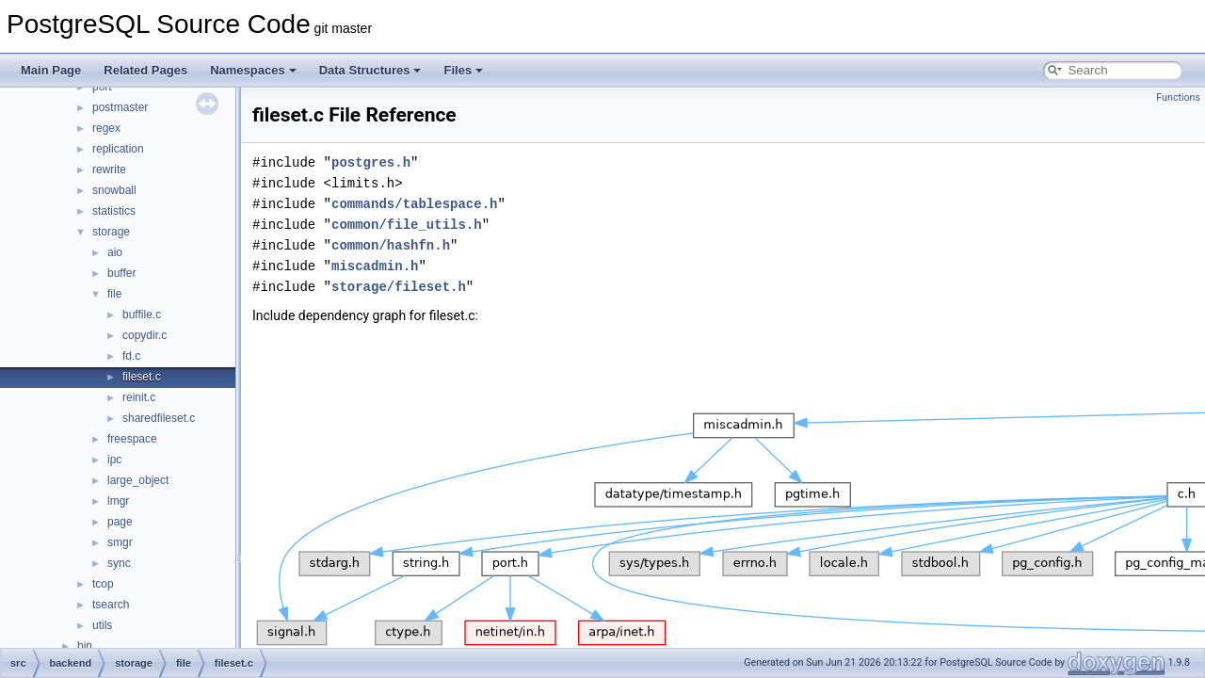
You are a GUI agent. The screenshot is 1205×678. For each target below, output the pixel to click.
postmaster (120, 107)
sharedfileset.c (158, 418)
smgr (120, 542)
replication (118, 148)
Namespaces (253, 70)
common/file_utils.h (406, 225)
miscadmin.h (374, 266)
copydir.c (144, 335)
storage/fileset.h (398, 287)
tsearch (110, 604)
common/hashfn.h (390, 245)
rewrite (109, 169)
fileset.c (141, 376)
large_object (138, 480)
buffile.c (141, 314)
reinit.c (138, 397)
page (120, 521)
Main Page (51, 70)
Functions (1178, 97)
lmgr (118, 501)
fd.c (131, 356)
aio (114, 252)
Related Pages (145, 70)
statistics (114, 211)
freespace (132, 438)
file (114, 293)
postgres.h (370, 162)
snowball (114, 190)
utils (102, 625)
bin (84, 646)
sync (119, 563)
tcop (103, 583)
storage (111, 231)
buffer (121, 273)
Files (463, 70)
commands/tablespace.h (414, 204)
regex (106, 128)
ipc (114, 459)
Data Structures (370, 70)
